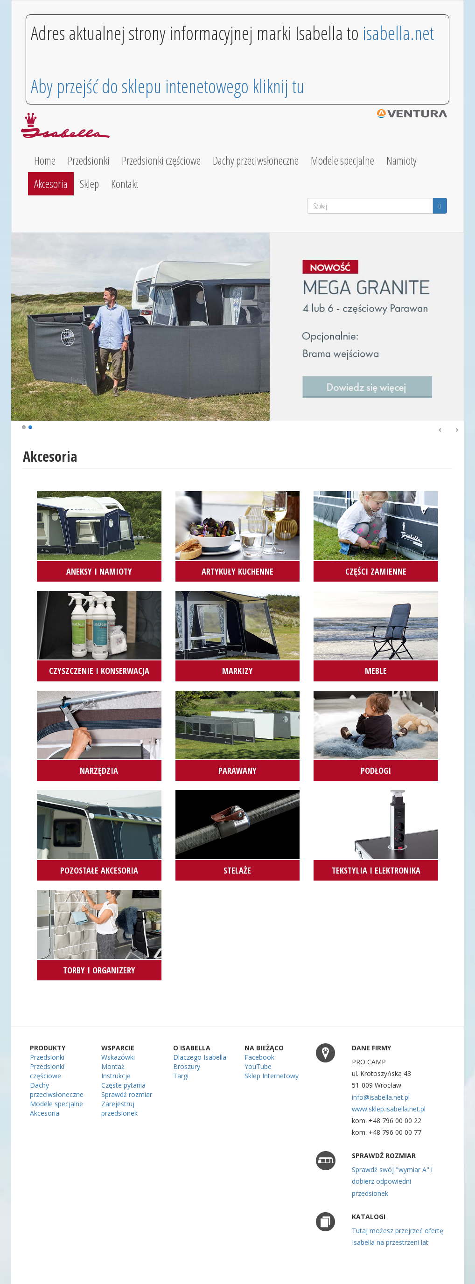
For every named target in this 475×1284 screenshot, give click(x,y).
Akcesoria (51, 183)
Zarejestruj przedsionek (119, 1108)
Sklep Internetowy (271, 1075)
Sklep (89, 183)
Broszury (186, 1066)
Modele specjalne (342, 160)
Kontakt (124, 183)
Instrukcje (116, 1075)
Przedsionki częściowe (161, 160)
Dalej (457, 430)
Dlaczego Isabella (199, 1057)
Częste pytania (123, 1085)
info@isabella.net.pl (381, 1097)
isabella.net (398, 33)
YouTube (258, 1066)
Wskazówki (118, 1057)
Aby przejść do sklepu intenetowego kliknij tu (167, 86)
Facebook (259, 1057)
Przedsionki (89, 160)
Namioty (401, 160)
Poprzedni (440, 430)
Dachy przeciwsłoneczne (256, 160)
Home (45, 160)
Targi (181, 1075)
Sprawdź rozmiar (126, 1094)
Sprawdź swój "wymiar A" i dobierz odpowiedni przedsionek (392, 1181)
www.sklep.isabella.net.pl (389, 1108)
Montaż (113, 1066)
